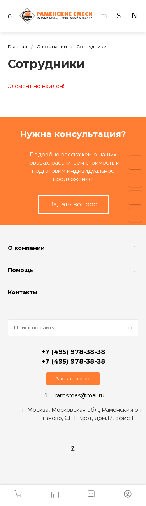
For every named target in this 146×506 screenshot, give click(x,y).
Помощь (20, 270)
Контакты (22, 292)
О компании (26, 247)
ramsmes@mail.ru (79, 395)
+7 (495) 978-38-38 (73, 352)
